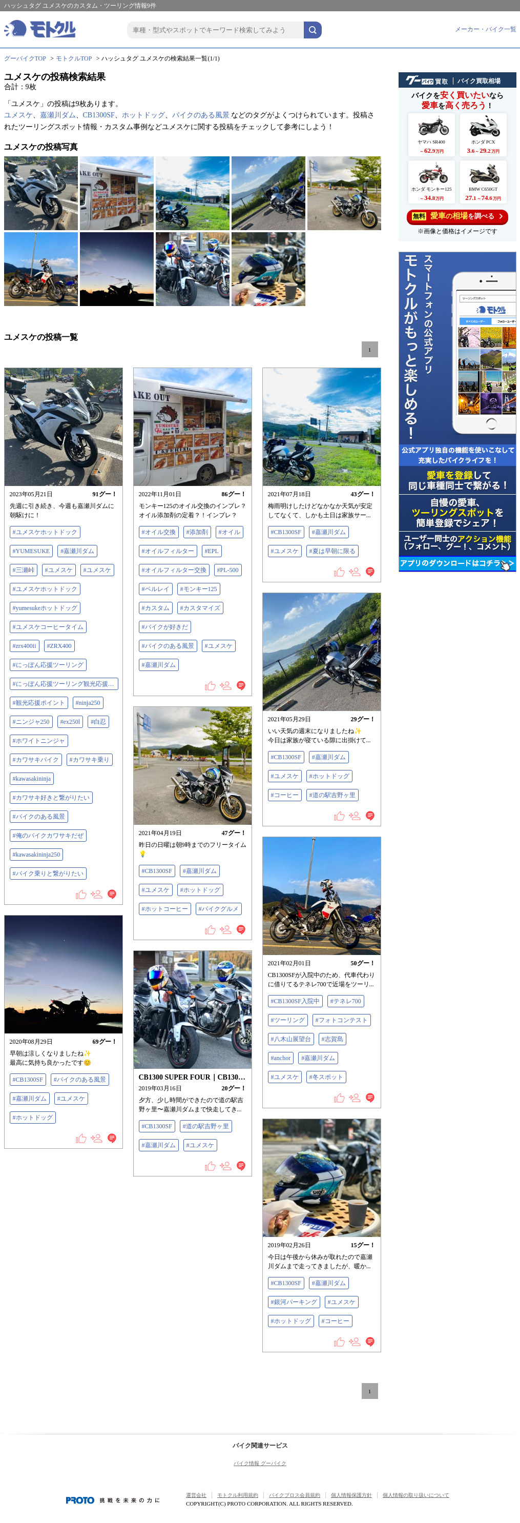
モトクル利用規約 (237, 1495)
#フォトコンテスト (342, 1020)
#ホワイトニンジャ (39, 740)
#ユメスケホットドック (45, 532)
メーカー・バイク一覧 (485, 29)
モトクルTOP (74, 58)
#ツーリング (288, 1020)
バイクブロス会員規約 (294, 1495)
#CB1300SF (286, 532)
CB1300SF (99, 115)
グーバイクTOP (25, 58)
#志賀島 (332, 1039)
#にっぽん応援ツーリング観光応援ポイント (65, 683)
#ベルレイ (156, 589)
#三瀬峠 (23, 570)
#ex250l (70, 721)
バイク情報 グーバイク (260, 1463)
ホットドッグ (143, 115)
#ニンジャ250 (31, 721)
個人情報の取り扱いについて (416, 1495)
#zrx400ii (24, 645)
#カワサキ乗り (90, 759)
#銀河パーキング (294, 1302)
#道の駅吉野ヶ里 (332, 795)
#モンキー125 (198, 589)
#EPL (212, 551)
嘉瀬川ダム (58, 115)
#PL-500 (228, 570)
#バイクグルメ (219, 908)
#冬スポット (326, 1077)
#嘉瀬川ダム (77, 551)
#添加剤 (197, 532)
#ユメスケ (59, 570)
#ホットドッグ (329, 776)
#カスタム (156, 608)
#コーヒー (285, 795)
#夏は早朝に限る (332, 551)
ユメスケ (18, 115)
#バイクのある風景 (39, 816)
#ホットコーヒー (165, 908)
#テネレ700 (345, 1001)
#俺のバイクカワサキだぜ (48, 835)
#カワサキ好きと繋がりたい (51, 797)
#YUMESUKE (31, 551)
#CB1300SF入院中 (295, 1001)
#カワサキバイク (36, 759)
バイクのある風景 (201, 115)
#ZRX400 (59, 645)
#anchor (281, 1058)
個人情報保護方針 (351, 1495)
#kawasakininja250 (36, 854)
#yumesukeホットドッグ (45, 608)
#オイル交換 (159, 532)
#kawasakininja (32, 778)
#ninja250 (88, 702)
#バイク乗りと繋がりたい (48, 873)
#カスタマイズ (200, 608)
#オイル (229, 532)
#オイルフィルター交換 (174, 570)
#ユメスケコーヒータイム (48, 627)
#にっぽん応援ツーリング (48, 664)
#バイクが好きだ (165, 627)
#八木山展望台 (291, 1039)
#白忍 (98, 721)
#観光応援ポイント (39, 702)
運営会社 (196, 1495)
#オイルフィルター (168, 551)
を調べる (457, 216)
